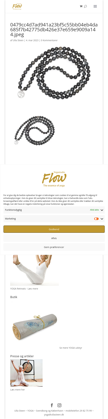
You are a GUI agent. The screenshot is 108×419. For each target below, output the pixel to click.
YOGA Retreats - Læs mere (24, 288)
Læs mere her (17, 389)
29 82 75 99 (86, 410)
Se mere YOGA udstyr (70, 347)
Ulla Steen (18, 40)
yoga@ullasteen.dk (54, 414)
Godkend (54, 229)
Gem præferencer (54, 247)
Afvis (54, 238)
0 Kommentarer (49, 40)
